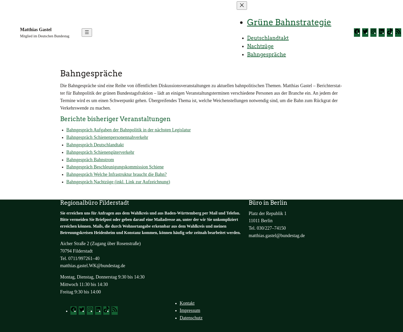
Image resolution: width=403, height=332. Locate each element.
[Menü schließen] (242, 5)
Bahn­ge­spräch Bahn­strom (90, 159)
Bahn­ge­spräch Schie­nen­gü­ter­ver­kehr (100, 152)
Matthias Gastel (35, 29)
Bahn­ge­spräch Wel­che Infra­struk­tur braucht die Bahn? (116, 174)
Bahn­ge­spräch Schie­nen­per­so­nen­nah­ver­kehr (107, 137)
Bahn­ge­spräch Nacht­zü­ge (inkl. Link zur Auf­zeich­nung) (118, 181)
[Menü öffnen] (87, 32)
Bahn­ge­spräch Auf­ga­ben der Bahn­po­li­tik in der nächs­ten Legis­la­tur (128, 129)
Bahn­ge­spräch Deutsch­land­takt (95, 144)
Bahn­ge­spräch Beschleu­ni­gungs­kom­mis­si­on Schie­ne (115, 166)
